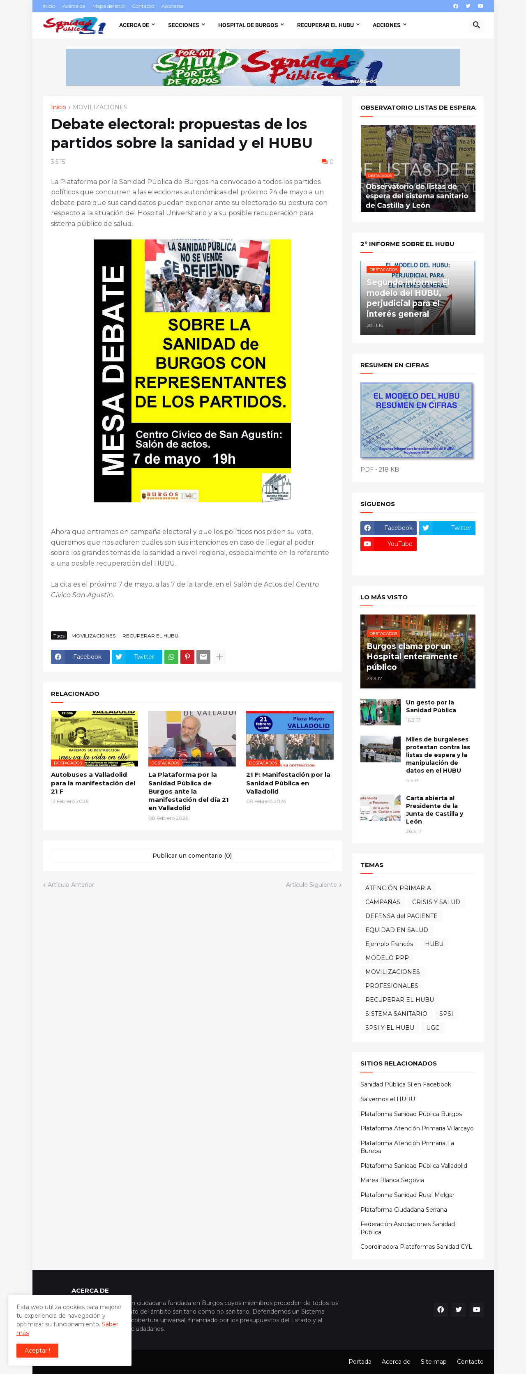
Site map (434, 1361)
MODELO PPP (387, 958)
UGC (432, 1027)
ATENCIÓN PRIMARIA (398, 888)
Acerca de (73, 6)
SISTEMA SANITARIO (396, 1013)
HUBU (434, 944)
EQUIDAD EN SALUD (396, 930)
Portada (359, 1361)
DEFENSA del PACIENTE (401, 916)
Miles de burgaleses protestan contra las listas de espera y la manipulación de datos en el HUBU (438, 755)
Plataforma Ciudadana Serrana (403, 1209)
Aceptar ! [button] (37, 1350)
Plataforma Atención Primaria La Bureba (407, 1147)
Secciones (183, 25)
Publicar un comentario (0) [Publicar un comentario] (192, 855)
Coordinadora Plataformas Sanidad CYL (416, 1246)
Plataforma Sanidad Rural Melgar (407, 1195)
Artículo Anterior (71, 884)
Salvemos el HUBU (387, 1099)
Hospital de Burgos (248, 25)
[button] (477, 25)
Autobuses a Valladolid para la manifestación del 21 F (93, 783)
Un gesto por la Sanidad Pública (431, 706)
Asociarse (172, 6)
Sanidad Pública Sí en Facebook (405, 1084)
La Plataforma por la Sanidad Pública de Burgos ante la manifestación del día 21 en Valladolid (188, 791)
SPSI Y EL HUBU (389, 1027)
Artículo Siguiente (311, 884)
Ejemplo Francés (389, 944)
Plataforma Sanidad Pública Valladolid (413, 1165)
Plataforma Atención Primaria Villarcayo (417, 1128)
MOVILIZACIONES (100, 107)
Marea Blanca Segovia (392, 1180)
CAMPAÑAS (382, 902)
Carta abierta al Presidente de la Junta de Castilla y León (434, 809)
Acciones (387, 25)
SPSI (446, 1013)
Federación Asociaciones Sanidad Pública (407, 1228)
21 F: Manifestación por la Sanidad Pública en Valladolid (288, 783)
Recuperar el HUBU (325, 25)
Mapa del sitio (108, 6)
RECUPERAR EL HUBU (150, 636)
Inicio (49, 6)
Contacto (143, 6)
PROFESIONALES (391, 986)
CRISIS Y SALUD (436, 902)
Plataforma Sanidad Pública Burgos (411, 1114)
